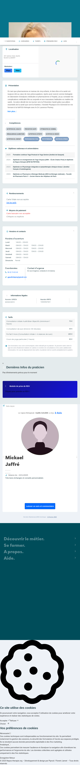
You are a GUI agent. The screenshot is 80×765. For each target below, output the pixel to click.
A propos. (13, 552)
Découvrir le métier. (24, 539)
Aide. (9, 559)
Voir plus (11, 111)
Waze (18, 70)
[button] (3, 456)
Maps (8, 70)
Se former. (14, 546)
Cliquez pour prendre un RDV (17, 391)
